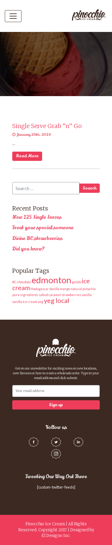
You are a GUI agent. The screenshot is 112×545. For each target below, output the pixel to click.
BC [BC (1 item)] (14, 282)
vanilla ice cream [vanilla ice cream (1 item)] (24, 302)
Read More (27, 156)
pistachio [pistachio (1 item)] (89, 289)
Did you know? (28, 249)
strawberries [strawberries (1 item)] (71, 295)
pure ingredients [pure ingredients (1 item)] (25, 295)
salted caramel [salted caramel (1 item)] (50, 295)
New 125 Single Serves (37, 217)
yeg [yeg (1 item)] (40, 302)
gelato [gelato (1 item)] (76, 282)
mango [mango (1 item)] (65, 289)
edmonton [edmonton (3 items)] (51, 280)
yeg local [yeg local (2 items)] (56, 300)
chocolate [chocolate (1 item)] (24, 282)
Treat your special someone (42, 227)
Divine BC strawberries (37, 238)
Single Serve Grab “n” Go (47, 126)
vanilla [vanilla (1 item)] (87, 295)
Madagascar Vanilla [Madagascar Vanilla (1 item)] (44, 289)
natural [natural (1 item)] (76, 289)
